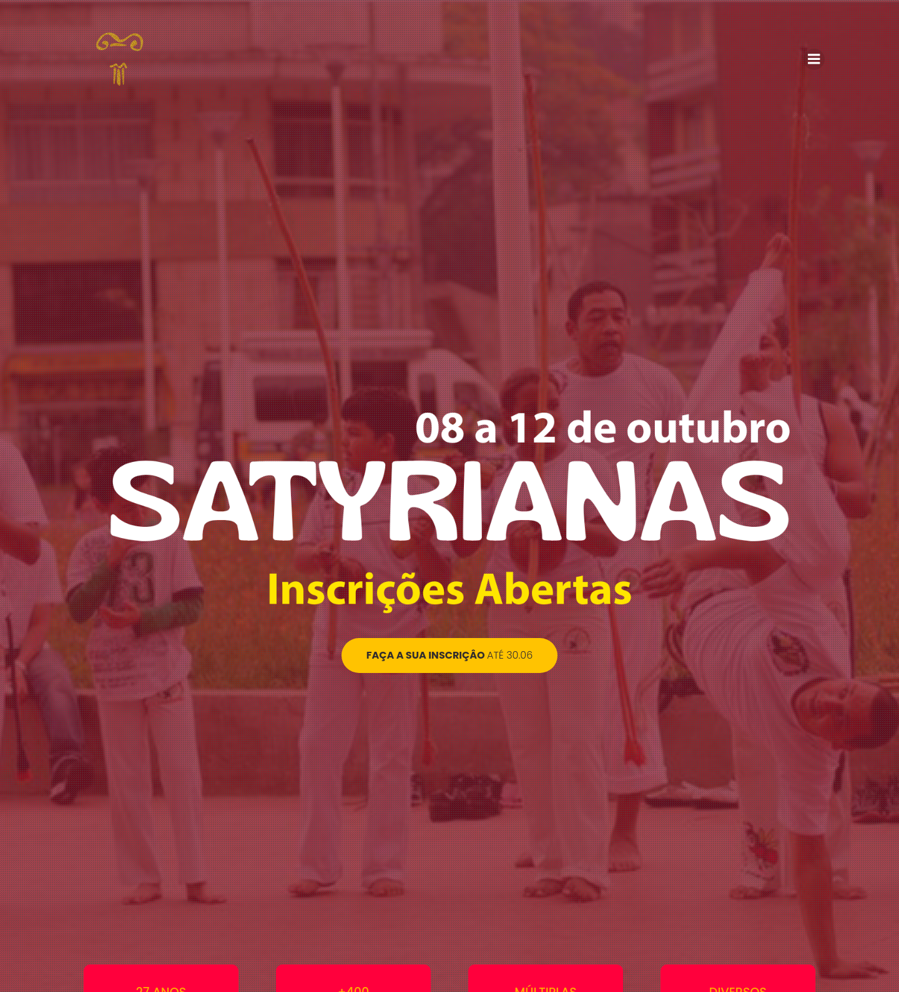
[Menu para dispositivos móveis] (814, 59)
